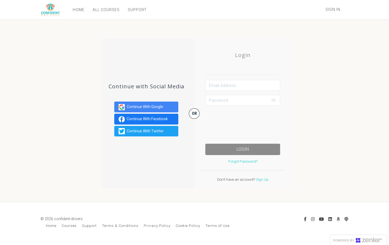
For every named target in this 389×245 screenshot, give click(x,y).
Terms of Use (217, 225)
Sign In (333, 9)
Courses (69, 225)
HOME (79, 10)
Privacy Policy (157, 225)
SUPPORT (137, 10)
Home (51, 225)
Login (243, 149)
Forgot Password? (242, 161)
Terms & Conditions (120, 225)
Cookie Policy (188, 225)
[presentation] (246, 120)
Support (89, 225)
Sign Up (262, 179)
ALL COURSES (106, 10)
